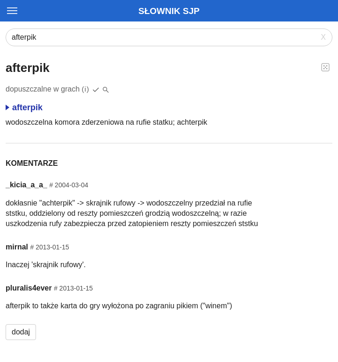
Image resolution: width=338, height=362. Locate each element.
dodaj (21, 332)
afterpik (24, 107)
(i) (86, 89)
